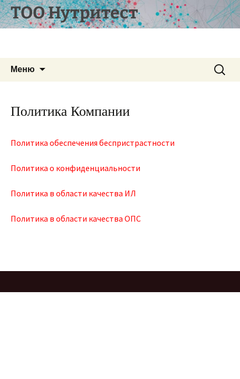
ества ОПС (121, 218)
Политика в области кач (56, 218)
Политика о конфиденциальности (75, 168)
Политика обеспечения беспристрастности (93, 142)
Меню (23, 69)
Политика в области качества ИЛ (73, 193)
